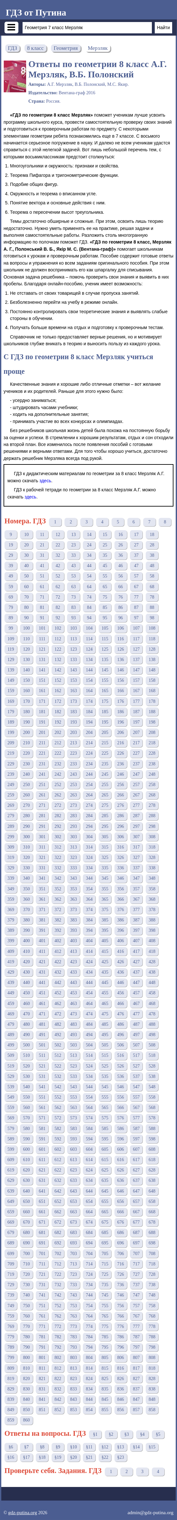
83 (73, 607)
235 (105, 763)
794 (89, 1347)
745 (105, 1295)
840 (26, 1399)
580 (26, 1128)
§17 (26, 1457)
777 (136, 1326)
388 (152, 920)
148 (152, 670)
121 (42, 649)
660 (26, 1211)
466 (120, 1003)
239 (10, 774)
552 (57, 1097)
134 (89, 659)
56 (120, 576)
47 (136, 565)
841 (42, 1399)
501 (42, 1045)
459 (10, 1003)
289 (10, 826)
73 (73, 597)
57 (136, 576)
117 (136, 638)
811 (42, 1368)
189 (10, 722)
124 (89, 649)
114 (89, 638)
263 (73, 795)
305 (105, 836)
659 (10, 1211)
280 (26, 815)
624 (89, 1170)
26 (120, 545)
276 (120, 805)
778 (152, 1326)
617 (136, 1159)
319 (10, 857)
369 (10, 909)
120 (26, 649)
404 (89, 940)
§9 (57, 1447)
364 (89, 899)
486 (120, 1024)
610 (26, 1159)
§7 (26, 1447)
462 (57, 1003)
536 (120, 1076)
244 (89, 774)
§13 (120, 1447)
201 (42, 732)
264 (89, 795)
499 (10, 1045)
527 (136, 1066)
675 (105, 1222)
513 (73, 1055)
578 (152, 1117)
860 (26, 1420)
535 (105, 1076)
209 (10, 742)
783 (73, 1336)
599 (10, 1149)
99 (10, 628)
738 (152, 1284)
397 (136, 930)
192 (57, 722)
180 (26, 711)
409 (10, 951)
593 (73, 1139)
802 (57, 1357)
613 (73, 1159)
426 (120, 961)
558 (152, 1097)
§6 (10, 1447)
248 (152, 774)
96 (120, 617)
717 (136, 1264)
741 (42, 1295)
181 (42, 711)
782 (57, 1336)
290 (26, 826)
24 (89, 545)
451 (42, 992)
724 (89, 1274)
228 (152, 753)
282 (57, 815)
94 (89, 617)
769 (10, 1326)
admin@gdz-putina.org (150, 1512)
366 (120, 899)
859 (10, 1420)
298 (152, 826)
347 (136, 878)
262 (57, 795)
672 (57, 1222)
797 (136, 1347)
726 (120, 1274)
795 (105, 1347)
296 (120, 826)
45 (105, 565)
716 (120, 1264)
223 (73, 753)
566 (120, 1107)
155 (105, 680)
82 (57, 607)
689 (10, 1242)
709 (10, 1264)
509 (10, 1055)
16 (120, 534)
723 (73, 1274)
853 (73, 1409)
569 (10, 1117)
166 (120, 690)
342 (57, 878)
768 (152, 1316)
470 (26, 1013)
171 (42, 701)
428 (152, 961)
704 (89, 1253)
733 (73, 1284)
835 (105, 1389)
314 (89, 847)
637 (136, 1180)
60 (26, 586)
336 (120, 867)
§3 (126, 1434)
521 (42, 1066)
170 (26, 701)
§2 (111, 1434)
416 (120, 951)
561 (42, 1107)
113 (73, 638)
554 (89, 1097)
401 (42, 940)
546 (120, 1086)
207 (136, 732)
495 (105, 1034)
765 (105, 1316)
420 (26, 961)
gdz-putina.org (22, 1512)
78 (152, 597)
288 (152, 815)
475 (105, 1013)
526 (120, 1066)
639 (10, 1191)
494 (89, 1034)
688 (152, 1232)
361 (42, 899)
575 (105, 1117)
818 (152, 1368)
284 (89, 815)
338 (152, 867)
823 (73, 1378)
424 (89, 961)
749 (10, 1305)
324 (89, 857)
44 (89, 565)
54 (89, 576)
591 (42, 1139)
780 (26, 1336)
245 (105, 774)
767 (136, 1316)
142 (57, 670)
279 (10, 815)
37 (136, 555)
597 (136, 1139)
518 (152, 1055)
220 (26, 753)
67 (136, 586)
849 (10, 1409)
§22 (105, 1457)
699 (10, 1253)
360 (26, 899)
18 (152, 534)
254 (89, 784)
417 (136, 951)
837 (136, 1389)
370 (26, 909)
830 (26, 1389)
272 (57, 805)
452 (57, 992)
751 (42, 1305)
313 (73, 847)
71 (42, 597)
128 (152, 649)
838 (152, 1389)
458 (152, 992)
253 (73, 784)
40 (26, 565)
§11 (89, 1447)
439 (10, 982)
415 (105, 951)
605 (105, 1149)
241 (42, 774)
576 (120, 1117)
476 (120, 1013)
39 (10, 565)
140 (26, 670)
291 (42, 826)
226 (120, 753)
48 (152, 565)
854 (89, 1409)
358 (152, 888)
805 (105, 1357)
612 (57, 1159)
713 (73, 1264)
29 (10, 555)
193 (73, 722)
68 (152, 586)
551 (42, 1097)
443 (73, 982)
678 (152, 1222)
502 (57, 1045)
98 (152, 617)
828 (152, 1378)
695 (105, 1242)
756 (120, 1305)
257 (136, 784)
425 (105, 961)
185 (105, 711)
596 (120, 1139)
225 (105, 753)
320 (26, 857)
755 (105, 1305)
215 (105, 742)
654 (89, 1201)
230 (26, 763)
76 (120, 597)
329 (10, 867)
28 (152, 545)
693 (73, 1242)
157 (136, 680)
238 (152, 763)
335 (105, 867)
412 (57, 951)
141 (42, 670)
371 (42, 909)
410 (26, 951)
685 (105, 1232)
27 (136, 545)
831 (42, 1389)
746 (120, 1295)
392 (57, 930)
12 (57, 534)
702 (57, 1253)
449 (10, 992)
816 (120, 1368)
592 (57, 1139)
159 (10, 690)
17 (136, 534)
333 (73, 867)
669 (10, 1222)
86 (120, 607)
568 (152, 1107)
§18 (42, 1457)
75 (105, 597)
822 (57, 1378)
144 (89, 670)
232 (57, 763)
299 (10, 836)
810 (26, 1368)
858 (152, 1409)
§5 (158, 1434)
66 (120, 586)
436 (120, 972)
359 (10, 899)
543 (73, 1086)
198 (152, 722)
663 (73, 1211)
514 (89, 1055)
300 (26, 836)
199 (10, 732)
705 (105, 1253)
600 (26, 1149)
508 (152, 1045)
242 (57, 774)
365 (105, 899)
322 (57, 857)
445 (105, 982)
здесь (45, 480)
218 (152, 742)
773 (73, 1326)
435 (105, 972)
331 (42, 867)
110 (26, 638)
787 (136, 1336)
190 (26, 722)
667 (136, 1211)
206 (120, 732)
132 (57, 659)
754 (89, 1305)
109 (10, 638)
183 (73, 711)
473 (73, 1013)
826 (120, 1378)
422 (57, 961)
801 (42, 1357)
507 (136, 1045)
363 (73, 899)
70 (26, 597)
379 (10, 920)
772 (57, 1326)
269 (10, 805)
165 (105, 690)
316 (120, 847)
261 (42, 795)
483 (73, 1024)
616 (120, 1159)
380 (26, 920)
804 (89, 1357)
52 (57, 576)
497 (136, 1034)
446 (120, 982)
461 (42, 1003)
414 (89, 951)
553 (73, 1097)
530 (26, 1076)
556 (120, 1097)
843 (73, 1399)
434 (89, 972)
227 (136, 753)
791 (42, 1347)
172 (57, 701)
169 (10, 701)
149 (10, 680)
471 (42, 1013)
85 (105, 607)
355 (105, 888)
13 (73, 534)
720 (26, 1274)
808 (152, 1357)
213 (73, 742)
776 (120, 1326)
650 (26, 1201)
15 (105, 534)
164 (89, 690)
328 (152, 857)
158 (152, 680)
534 (89, 1076)
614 (89, 1159)
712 (57, 1264)
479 (10, 1024)
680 (26, 1232)
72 (57, 597)
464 (89, 1003)
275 (105, 805)
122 (57, 649)
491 (42, 1034)
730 (26, 1284)
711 (42, 1264)
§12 (105, 1447)
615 (105, 1159)
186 (120, 711)
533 (73, 1076)
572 (57, 1117)
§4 (142, 1434)
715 (105, 1264)
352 (57, 888)
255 (105, 784)
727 (136, 1274)
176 (120, 701)
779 (10, 1336)
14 (89, 534)
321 (42, 857)
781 (42, 1336)
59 (10, 586)
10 (26, 534)
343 (73, 878)
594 (89, 1139)
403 (73, 940)
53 (73, 576)
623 (73, 1170)
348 (152, 878)
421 (42, 961)
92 (57, 617)
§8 (42, 1447)
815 (105, 1368)
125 (105, 649)
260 (26, 795)
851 (42, 1409)
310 (26, 847)
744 (89, 1295)
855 (105, 1409)
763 (73, 1316)
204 (89, 732)
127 (136, 649)
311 (42, 847)
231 (42, 763)
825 (105, 1378)
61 (42, 586)
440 (26, 982)
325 (105, 857)
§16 (10, 1457)
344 (89, 878)
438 (152, 972)
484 (89, 1024)
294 (89, 826)
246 (120, 774)
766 (120, 1316)
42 (57, 565)
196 (120, 722)
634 (89, 1180)
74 (89, 597)
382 (57, 920)
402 (57, 940)
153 (73, 680)
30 (26, 555)
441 (42, 982)
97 (136, 617)
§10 (73, 1447)
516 (120, 1055)
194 (89, 722)
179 (10, 711)
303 (73, 836)
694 (89, 1242)
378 (152, 909)
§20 (73, 1457)
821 (42, 1378)
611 (42, 1159)
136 (120, 659)
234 (89, 763)
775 (105, 1326)
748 (152, 1295)
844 (89, 1399)
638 (152, 1180)
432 (57, 972)
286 (120, 815)
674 (89, 1222)
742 (57, 1295)
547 (136, 1086)
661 (42, 1211)
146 (120, 670)
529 (10, 1076)
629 (10, 1180)
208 (152, 732)
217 (136, 742)
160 (26, 690)
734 (89, 1284)
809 (10, 1368)
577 (136, 1117)
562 (57, 1107)
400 (26, 940)
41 (42, 565)
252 (57, 784)
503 (73, 1045)
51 (42, 576)
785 (105, 1336)
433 (73, 972)
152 (57, 680)
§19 (57, 1457)
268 (152, 795)
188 (152, 711)
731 (42, 1284)
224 (89, 753)
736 (120, 1284)
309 (10, 847)
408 (152, 940)
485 (105, 1024)
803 (73, 1357)
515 (105, 1055)
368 (152, 899)
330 (26, 867)
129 (10, 659)
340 (26, 878)
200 (26, 732)
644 (89, 1191)
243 (73, 774)
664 (89, 1211)
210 (26, 742)
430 (26, 972)
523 (73, 1066)
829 (10, 1389)
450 (26, 992)
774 (89, 1326)
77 (136, 597)
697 (136, 1242)
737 (136, 1284)
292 (57, 826)
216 (120, 742)
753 (73, 1305)
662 (57, 1211)
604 (89, 1149)
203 (73, 732)
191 (42, 722)
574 (89, 1117)
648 (152, 1191)
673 (73, 1222)
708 (152, 1253)
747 (136, 1295)
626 (120, 1170)
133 (73, 659)
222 (57, 753)
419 (10, 961)
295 (105, 826)
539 (10, 1086)
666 (120, 1211)
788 (152, 1336)
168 (152, 690)
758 (152, 1305)
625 (105, 1170)
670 (26, 1222)
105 (105, 628)
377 (136, 909)
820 (26, 1378)
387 (136, 920)
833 (73, 1389)
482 (57, 1024)
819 (10, 1378)
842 (57, 1399)
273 (73, 805)
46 (120, 565)
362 (57, 899)
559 (10, 1107)
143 (73, 670)
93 (73, 617)
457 (136, 992)
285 (105, 815)
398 (152, 930)
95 (105, 617)
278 (152, 805)
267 (136, 795)
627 (136, 1170)
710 (26, 1264)
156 (120, 680)
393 (73, 930)
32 (57, 555)
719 (10, 1274)
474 (89, 1013)
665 (105, 1211)
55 (105, 576)
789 (10, 1347)
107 (136, 628)
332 (57, 867)
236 (120, 763)
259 (10, 795)
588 (152, 1128)
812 (57, 1368)
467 (136, 1003)
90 (26, 617)
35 (105, 555)
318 (152, 847)
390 (26, 930)
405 (105, 940)
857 (136, 1409)
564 (89, 1107)
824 (89, 1378)
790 (26, 1347)
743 (73, 1295)
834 (89, 1389)
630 (26, 1180)
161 (42, 690)
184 (89, 711)
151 (42, 680)
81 (42, 607)
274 (89, 805)
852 (57, 1409)
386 (120, 920)
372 (57, 909)
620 (26, 1170)
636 (120, 1180)
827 (136, 1378)
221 (42, 753)
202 (57, 732)
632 (57, 1180)
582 (57, 1128)
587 (136, 1128)
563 (73, 1107)
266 (120, 795)
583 (73, 1128)
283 (73, 815)
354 (89, 888)
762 (57, 1316)
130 (26, 659)
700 (26, 1253)
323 (73, 857)
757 (136, 1305)
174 (89, 701)
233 (73, 763)
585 (105, 1128)
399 (10, 940)
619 (10, 1170)
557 (136, 1097)
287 (136, 815)
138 (152, 659)
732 (57, 1284)
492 (57, 1034)
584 (89, 1128)
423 (73, 961)
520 (26, 1066)
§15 (152, 1447)
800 (26, 1357)
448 (152, 982)
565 (105, 1107)
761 (42, 1316)
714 (89, 1264)
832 (57, 1389)
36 (120, 555)
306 (120, 836)
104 (89, 628)
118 (152, 638)
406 (120, 940)
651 (42, 1201)
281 (42, 815)
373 (73, 909)
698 (152, 1242)
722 (57, 1274)
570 (26, 1117)
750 (26, 1305)
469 (10, 1013)
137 (136, 659)
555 (105, 1097)
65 (105, 586)
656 (120, 1201)
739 (10, 1295)
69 (10, 597)
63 (73, 586)
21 (42, 545)
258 (152, 784)
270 (26, 805)
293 (73, 826)
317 (136, 847)
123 (73, 649)
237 (136, 763)
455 (105, 992)
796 (120, 1347)
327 (136, 857)
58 (152, 576)
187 (136, 711)
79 (10, 607)
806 (120, 1357)
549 (10, 1097)
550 (26, 1097)
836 (120, 1389)
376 (120, 909)
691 (42, 1242)
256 (120, 784)
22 (57, 545)
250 (26, 784)
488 (152, 1024)
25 (105, 545)
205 (105, 732)
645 (105, 1191)
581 (42, 1128)
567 (136, 1107)
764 (89, 1316)
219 (10, 753)
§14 (136, 1447)
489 (10, 1034)
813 (73, 1368)
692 (57, 1242)
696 (120, 1242)
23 (73, 545)
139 (10, 670)
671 (42, 1222)
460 (26, 1003)
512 (57, 1055)
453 (73, 992)
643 (73, 1191)
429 (10, 972)
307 (136, 836)
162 (57, 690)
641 (42, 1191)
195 (105, 722)
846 (120, 1399)
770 (26, 1326)
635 (105, 1180)
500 (26, 1045)
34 (89, 555)
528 (152, 1066)
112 (57, 638)
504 (89, 1045)
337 (136, 867)
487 (136, 1024)
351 (42, 888)
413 (73, 951)
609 (10, 1159)
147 (136, 670)
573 (73, 1117)
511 (42, 1055)
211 (42, 742)
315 (105, 847)
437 (136, 972)
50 (26, 576)
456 (120, 992)
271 (42, 805)
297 (136, 826)
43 (73, 565)
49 (10, 576)
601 (42, 1149)
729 (10, 1284)
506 (120, 1045)
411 (42, 951)
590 (26, 1139)
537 (136, 1076)
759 (10, 1316)
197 (136, 722)
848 (152, 1399)
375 (105, 909)
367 (136, 899)
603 (73, 1149)
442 (57, 982)
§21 (89, 1457)
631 (42, 1180)
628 (152, 1170)
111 (42, 638)
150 (26, 680)
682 (57, 1232)
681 (42, 1232)
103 (73, 628)
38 (152, 555)
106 (120, 628)
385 (105, 920)
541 (42, 1086)
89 (10, 617)
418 (152, 951)
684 (89, 1232)
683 (73, 1232)
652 (57, 1201)
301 (42, 836)
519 (10, 1066)
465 (105, 1003)
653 (73, 1201)
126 (120, 649)
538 (152, 1076)
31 (42, 555)
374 (89, 909)
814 (89, 1368)
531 (42, 1076)
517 (136, 1055)
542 (57, 1086)
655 (105, 1201)
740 (26, 1295)
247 (136, 774)
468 (152, 1003)
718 (152, 1264)
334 (89, 867)
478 (152, 1013)
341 (42, 878)
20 (26, 545)
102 (57, 628)
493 (73, 1034)
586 (120, 1128)
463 (73, 1003)
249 (10, 784)
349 (10, 888)
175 (105, 701)
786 (120, 1336)
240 (26, 774)
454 (89, 992)
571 (42, 1117)
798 (152, 1347)
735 (105, 1284)
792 (57, 1347)
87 (136, 607)
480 (26, 1024)
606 (120, 1149)
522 (57, 1066)
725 (105, 1274)
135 (105, 659)
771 (42, 1326)
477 (136, 1013)
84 (89, 607)
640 (26, 1191)
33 (73, 555)
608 (152, 1149)
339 (10, 878)
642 (57, 1191)
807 (136, 1357)
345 (105, 878)
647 (136, 1191)
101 (42, 628)
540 (26, 1086)
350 (26, 888)
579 (10, 1128)
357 (136, 888)
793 (73, 1347)
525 (105, 1066)
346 (120, 878)
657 (136, 1201)
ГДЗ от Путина (36, 12)
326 (120, 857)
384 (89, 920)
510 (26, 1055)
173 (73, 701)
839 (10, 1399)
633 (73, 1180)
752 (57, 1305)
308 (152, 836)
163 (73, 690)
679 (10, 1232)
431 (42, 972)
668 (152, 1211)
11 (42, 534)
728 (152, 1274)
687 (136, 1232)
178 (152, 701)
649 (10, 1201)
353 (73, 888)
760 (26, 1316)
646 (120, 1191)
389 (10, 930)
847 (136, 1399)
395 (105, 930)
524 (89, 1066)
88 (152, 607)
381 (42, 920)
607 (136, 1149)
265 (105, 795)
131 (42, 659)
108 (152, 628)
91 (42, 617)
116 (120, 638)
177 (136, 701)
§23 (120, 1457)
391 (42, 930)
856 (120, 1409)
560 (26, 1107)
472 (57, 1013)
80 (26, 607)
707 (136, 1253)
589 (10, 1139)
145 (105, 670)
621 (42, 1170)
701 (42, 1253)
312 (57, 847)
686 (120, 1232)
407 (136, 940)
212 (57, 742)
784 (89, 1336)
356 (120, 888)
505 (105, 1045)
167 (136, 690)
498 (152, 1034)
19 (10, 545)
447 (136, 982)
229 (10, 763)
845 (105, 1399)
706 (120, 1253)
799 (10, 1357)
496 (120, 1034)
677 (136, 1222)
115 (105, 638)
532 (57, 1076)
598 (152, 1139)
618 (152, 1159)
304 (89, 836)
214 (89, 742)
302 (57, 836)
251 (42, 784)
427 (136, 961)
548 (152, 1086)
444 (89, 982)
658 (152, 1201)
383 (73, 920)
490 (26, 1034)
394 (89, 930)
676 (120, 1222)
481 (42, 1024)
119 (10, 649)
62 (57, 586)
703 (73, 1253)
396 (120, 930)
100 (26, 628)
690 (26, 1242)
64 (89, 586)
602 (57, 1149)
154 (89, 680)
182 (57, 711)
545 (105, 1086)
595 (105, 1139)
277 (136, 805)
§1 (95, 1434)
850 (26, 1409)
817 (136, 1368)
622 (57, 1170)
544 (89, 1086)
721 (42, 1274)
